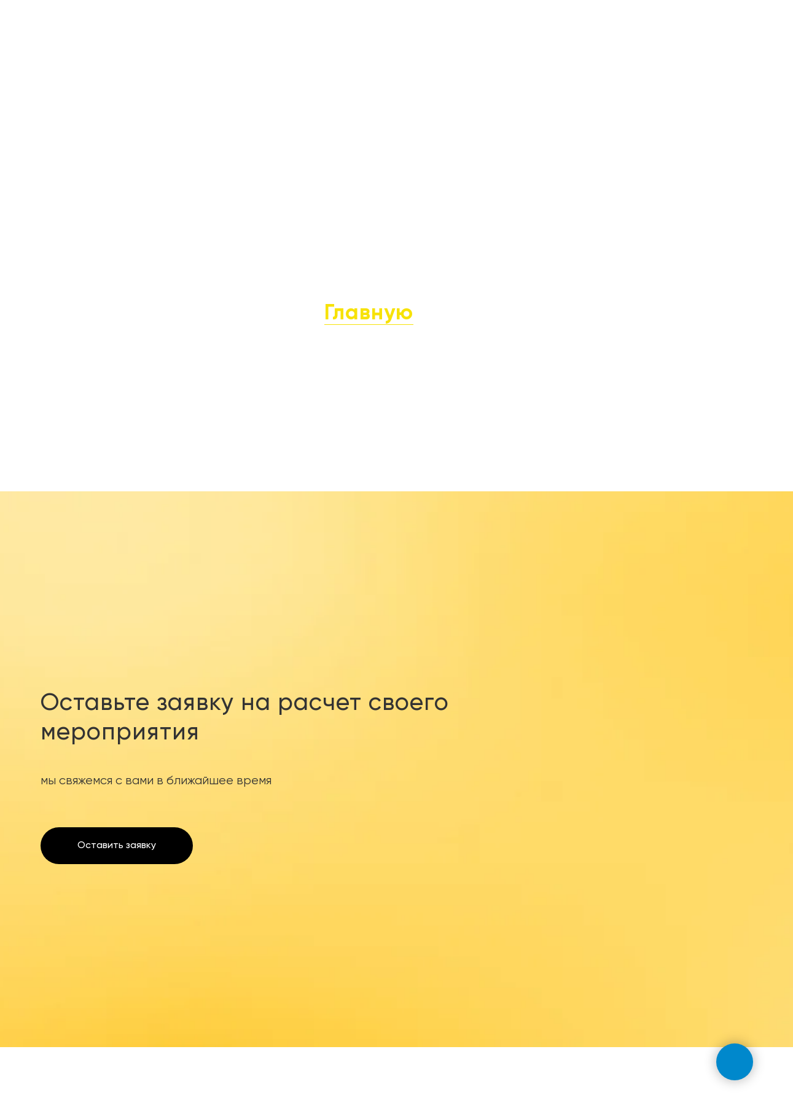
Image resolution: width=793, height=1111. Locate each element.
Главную (368, 313)
